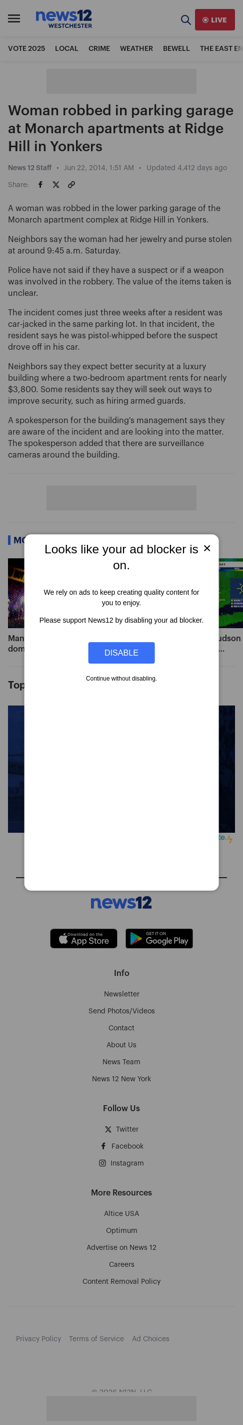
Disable (121, 652)
